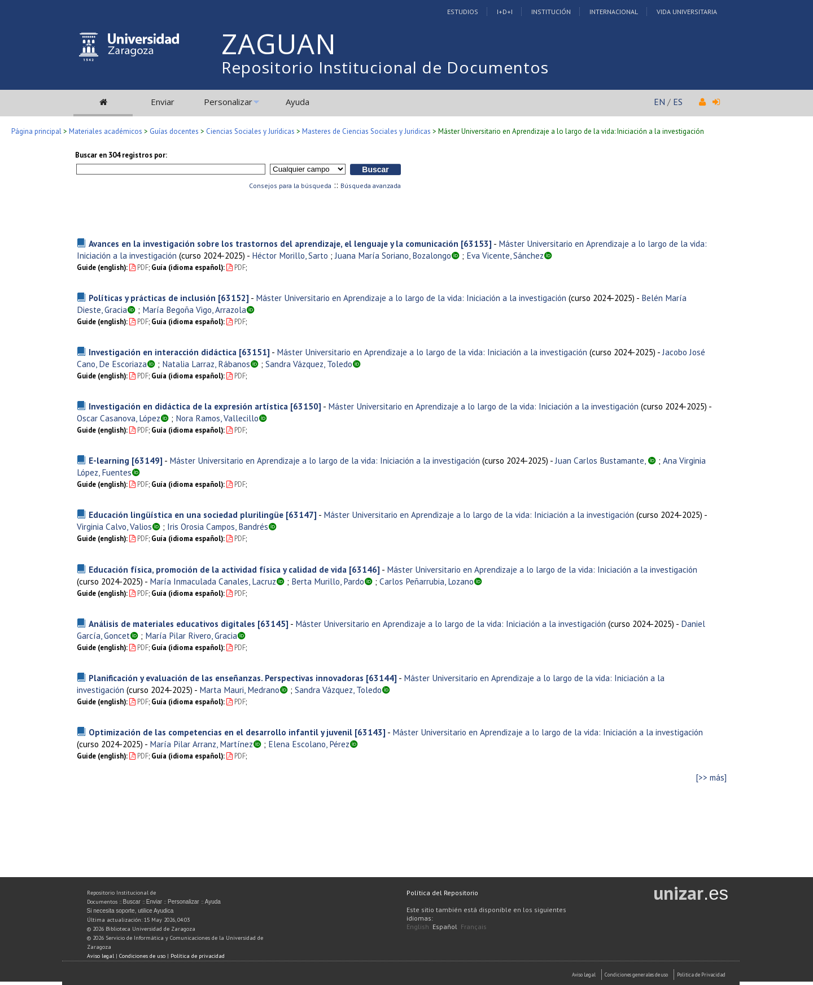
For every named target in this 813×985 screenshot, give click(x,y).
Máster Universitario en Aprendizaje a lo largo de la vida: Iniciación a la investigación (411, 297)
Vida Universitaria (687, 11)
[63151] (254, 352)
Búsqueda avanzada (370, 185)
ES (678, 101)
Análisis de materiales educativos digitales (172, 623)
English (417, 926)
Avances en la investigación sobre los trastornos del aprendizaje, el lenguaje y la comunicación (273, 243)
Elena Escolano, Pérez (308, 743)
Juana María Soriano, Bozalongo (393, 255)
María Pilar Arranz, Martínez (201, 743)
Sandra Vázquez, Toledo (308, 363)
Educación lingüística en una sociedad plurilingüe (186, 514)
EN (659, 101)
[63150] (305, 406)
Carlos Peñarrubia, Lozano (426, 581)
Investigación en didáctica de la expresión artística (188, 406)
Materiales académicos (105, 131)
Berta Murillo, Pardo (327, 581)
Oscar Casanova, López (118, 418)
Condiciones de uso (142, 956)
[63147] (301, 514)
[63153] (476, 243)
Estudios (462, 11)
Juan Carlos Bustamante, (601, 460)
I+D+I (505, 11)
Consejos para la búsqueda (290, 185)
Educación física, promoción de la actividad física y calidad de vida (218, 569)
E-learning (109, 460)
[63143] (370, 732)
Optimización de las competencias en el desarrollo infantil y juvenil (220, 732)
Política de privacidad (198, 956)
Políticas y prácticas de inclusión (152, 297)
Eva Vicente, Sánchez (505, 255)
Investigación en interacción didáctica (163, 352)
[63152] (233, 297)
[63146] (364, 569)
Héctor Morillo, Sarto (290, 255)
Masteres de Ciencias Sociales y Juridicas (366, 131)
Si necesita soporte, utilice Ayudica (130, 911)
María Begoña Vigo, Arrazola (194, 309)
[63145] (273, 623)
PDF (138, 267)
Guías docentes (174, 131)
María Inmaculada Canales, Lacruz (213, 581)
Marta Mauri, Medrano (239, 689)
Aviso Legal (584, 974)
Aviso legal (100, 956)
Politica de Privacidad (701, 974)
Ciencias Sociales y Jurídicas (250, 131)
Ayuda (297, 101)
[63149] (147, 460)
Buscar (132, 902)
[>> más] (711, 777)
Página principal (36, 131)
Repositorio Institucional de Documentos (385, 67)
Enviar (162, 101)
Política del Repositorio (442, 892)
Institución (551, 11)
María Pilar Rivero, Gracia (191, 635)
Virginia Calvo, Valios (114, 526)
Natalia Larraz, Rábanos (206, 363)
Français (474, 926)
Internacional (613, 11)
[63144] (381, 677)
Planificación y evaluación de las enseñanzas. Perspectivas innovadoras (226, 677)
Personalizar (228, 101)
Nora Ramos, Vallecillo (217, 418)
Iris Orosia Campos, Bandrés (217, 526)
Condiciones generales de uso (636, 974)
